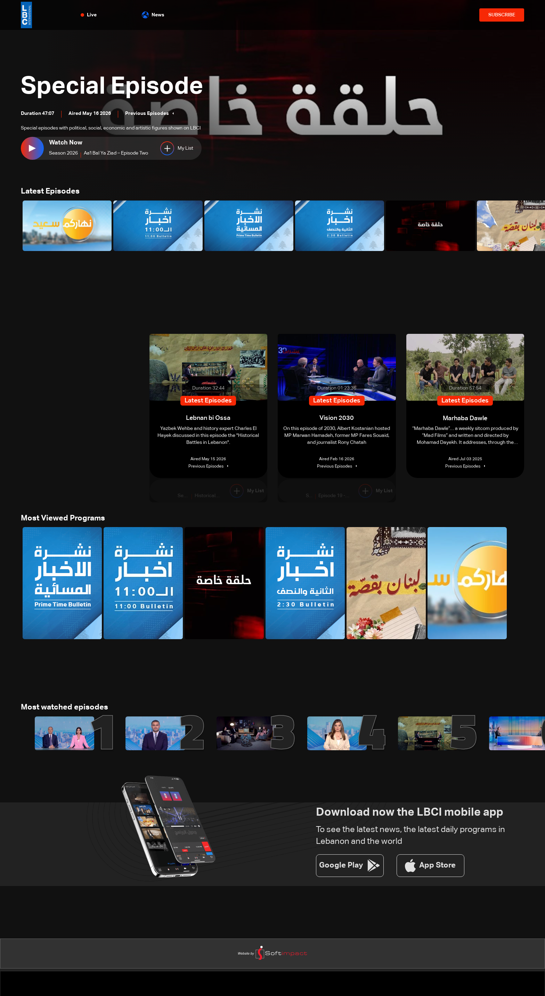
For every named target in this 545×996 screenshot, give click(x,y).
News (153, 14)
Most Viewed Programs (63, 519)
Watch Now (65, 143)
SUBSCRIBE (501, 15)
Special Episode (113, 87)
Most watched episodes (64, 708)
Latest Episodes (50, 192)
